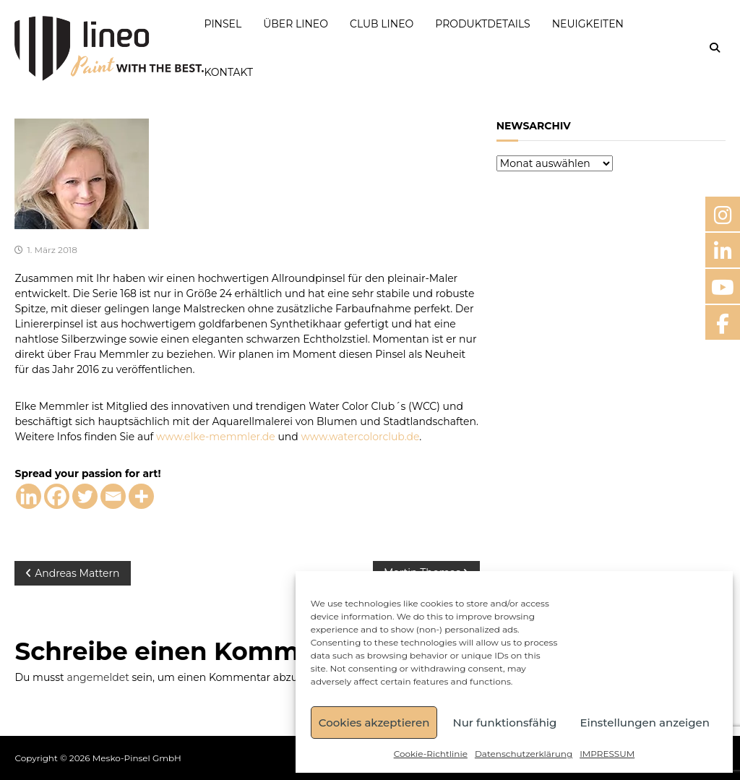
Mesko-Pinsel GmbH (136, 758)
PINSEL (222, 23)
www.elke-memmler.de (215, 436)
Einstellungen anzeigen (645, 722)
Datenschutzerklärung (523, 753)
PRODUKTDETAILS (482, 23)
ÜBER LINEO (295, 23)
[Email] (113, 496)
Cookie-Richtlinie (431, 753)
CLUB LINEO (381, 23)
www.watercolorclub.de (360, 436)
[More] (141, 496)
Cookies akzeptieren (374, 722)
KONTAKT (228, 72)
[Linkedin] (28, 496)
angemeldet (97, 677)
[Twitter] (85, 496)
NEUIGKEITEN (588, 23)
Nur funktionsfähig (504, 722)
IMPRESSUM (607, 753)
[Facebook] (56, 496)
